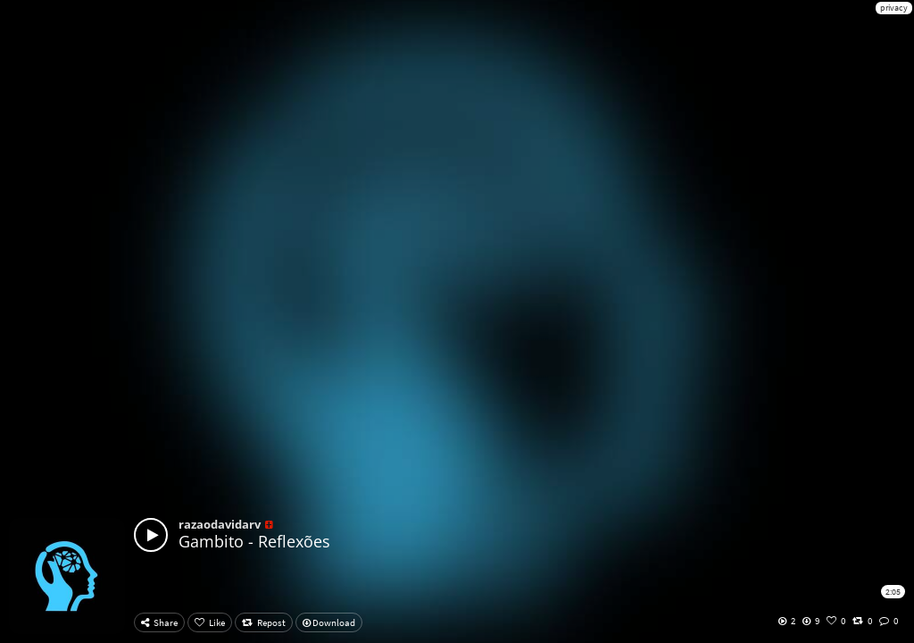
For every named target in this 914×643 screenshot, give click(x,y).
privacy (894, 7)
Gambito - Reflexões (254, 541)
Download (329, 622)
